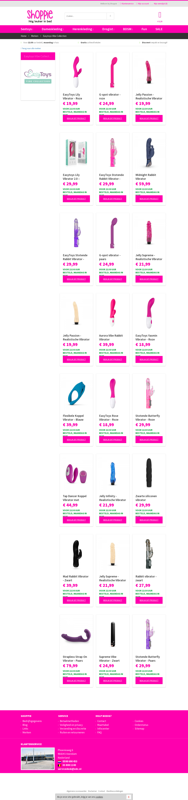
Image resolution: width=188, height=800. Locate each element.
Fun (144, 29)
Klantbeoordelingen (115, 791)
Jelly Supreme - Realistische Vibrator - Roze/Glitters (148, 257)
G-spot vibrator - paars (110, 257)
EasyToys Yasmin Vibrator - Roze (146, 337)
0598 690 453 (67, 761)
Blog (25, 725)
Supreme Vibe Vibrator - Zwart (109, 658)
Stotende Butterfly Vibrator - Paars (147, 658)
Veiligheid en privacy (71, 725)
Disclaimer (92, 791)
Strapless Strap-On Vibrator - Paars (75, 658)
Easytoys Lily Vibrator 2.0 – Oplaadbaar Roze (74, 177)
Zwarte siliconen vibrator (146, 498)
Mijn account (143, 3)
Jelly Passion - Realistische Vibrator (76, 337)
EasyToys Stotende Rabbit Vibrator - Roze (111, 177)
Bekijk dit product (76, 118)
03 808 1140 (67, 765)
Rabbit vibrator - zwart (146, 578)
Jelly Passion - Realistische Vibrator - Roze (148, 96)
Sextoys (27, 29)
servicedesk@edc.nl (69, 769)
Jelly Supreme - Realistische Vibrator (112, 578)
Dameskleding (53, 29)
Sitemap (139, 728)
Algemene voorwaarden (77, 791)
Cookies (139, 721)
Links (25, 728)
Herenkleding (83, 29)
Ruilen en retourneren (72, 732)
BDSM (128, 29)
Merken (26, 732)
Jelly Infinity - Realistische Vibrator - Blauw (112, 498)
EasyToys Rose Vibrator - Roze (108, 417)
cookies (99, 796)
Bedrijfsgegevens (32, 721)
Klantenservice (126, 3)
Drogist (108, 29)
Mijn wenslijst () (159, 3)
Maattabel (103, 725)
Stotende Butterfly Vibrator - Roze (147, 417)
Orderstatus (141, 725)
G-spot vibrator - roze (110, 96)
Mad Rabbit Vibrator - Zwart (76, 578)
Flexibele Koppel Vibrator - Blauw (73, 417)
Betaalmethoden (69, 721)
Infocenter (103, 728)
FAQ (99, 732)
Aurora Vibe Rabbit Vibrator (111, 337)
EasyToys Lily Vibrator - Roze (72, 96)
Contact (101, 721)
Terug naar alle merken (31, 48)
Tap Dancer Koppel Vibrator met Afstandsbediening (75, 498)
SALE (159, 29)
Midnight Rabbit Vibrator (145, 177)
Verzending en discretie (73, 728)
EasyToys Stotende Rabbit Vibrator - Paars (75, 257)
